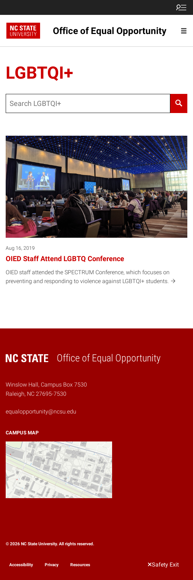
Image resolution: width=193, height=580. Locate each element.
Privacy (52, 564)
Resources (80, 564)
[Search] (178, 103)
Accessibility (21, 564)
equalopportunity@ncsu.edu (41, 411)
